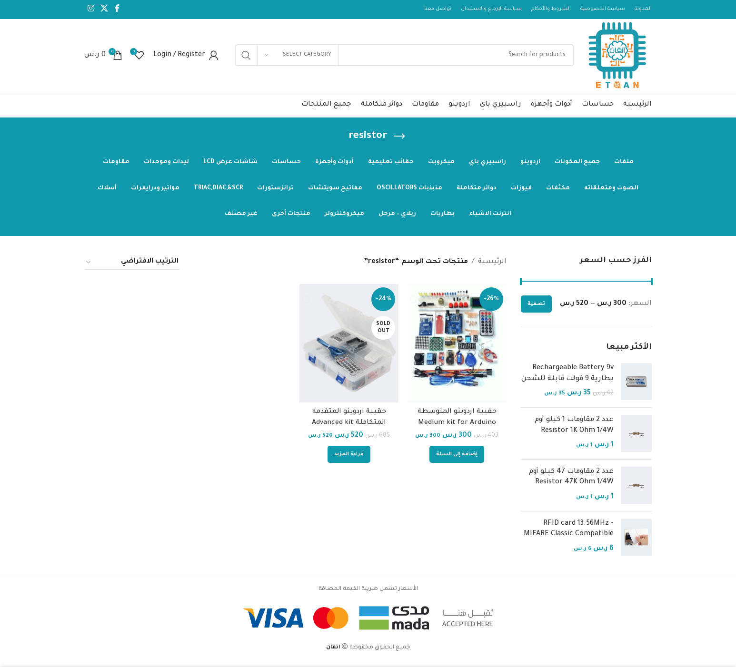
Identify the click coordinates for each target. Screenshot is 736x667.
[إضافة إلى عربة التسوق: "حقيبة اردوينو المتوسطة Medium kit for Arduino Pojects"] (457, 456)
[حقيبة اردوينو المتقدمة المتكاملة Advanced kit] (349, 346)
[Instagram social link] (90, 9)
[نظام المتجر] (131, 265)
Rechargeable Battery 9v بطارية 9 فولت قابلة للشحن (567, 377)
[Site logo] (616, 58)
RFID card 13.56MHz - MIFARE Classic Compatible (569, 532)
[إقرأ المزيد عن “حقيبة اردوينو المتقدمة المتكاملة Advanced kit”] (349, 456)
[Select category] (298, 57)
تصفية (536, 307)
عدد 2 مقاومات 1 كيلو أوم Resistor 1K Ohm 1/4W (574, 429)
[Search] (403, 57)
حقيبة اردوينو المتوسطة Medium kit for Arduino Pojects (457, 425)
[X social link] (104, 9)
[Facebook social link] (117, 9)
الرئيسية (492, 265)
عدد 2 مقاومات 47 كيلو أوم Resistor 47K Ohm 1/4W (571, 480)
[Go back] (399, 139)
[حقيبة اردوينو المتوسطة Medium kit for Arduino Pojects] (457, 346)
